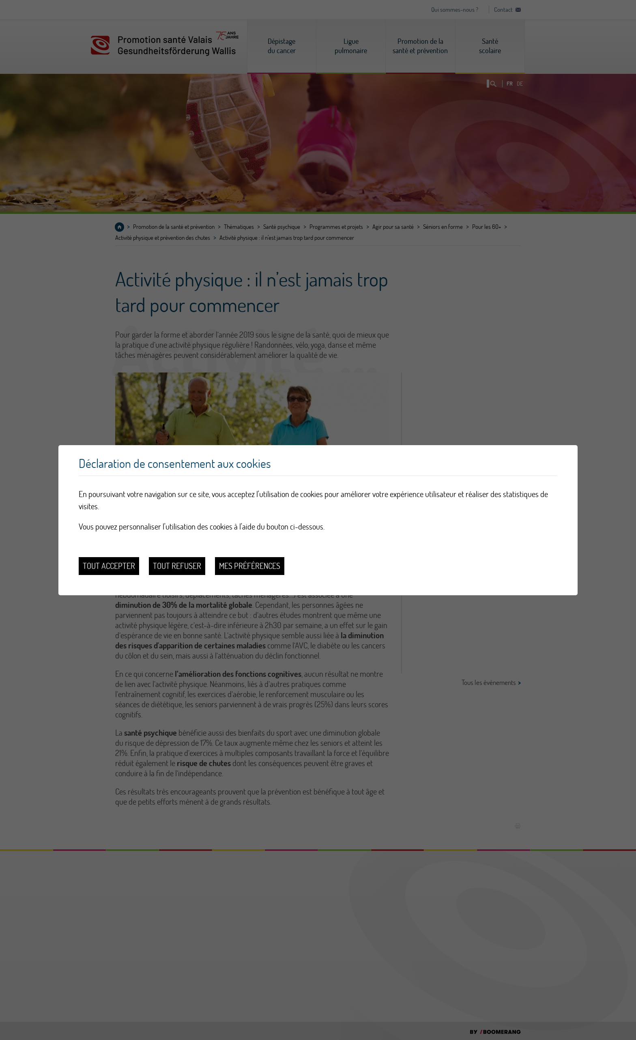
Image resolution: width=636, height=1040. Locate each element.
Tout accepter (109, 566)
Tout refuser (177, 566)
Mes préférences (249, 566)
